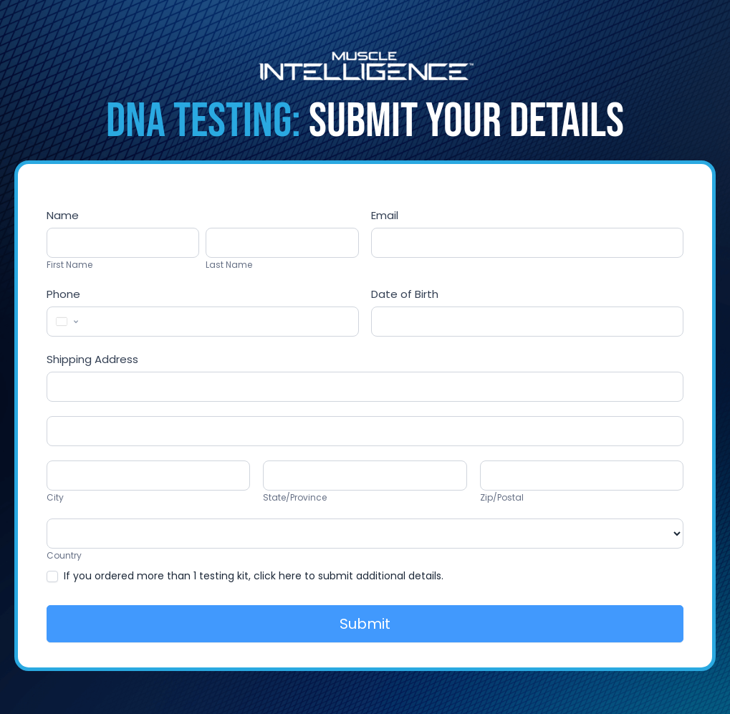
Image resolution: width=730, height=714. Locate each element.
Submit (365, 624)
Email (384, 215)
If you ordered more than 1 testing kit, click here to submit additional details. (245, 575)
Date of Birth (404, 293)
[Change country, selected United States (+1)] (66, 321)
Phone (63, 293)
